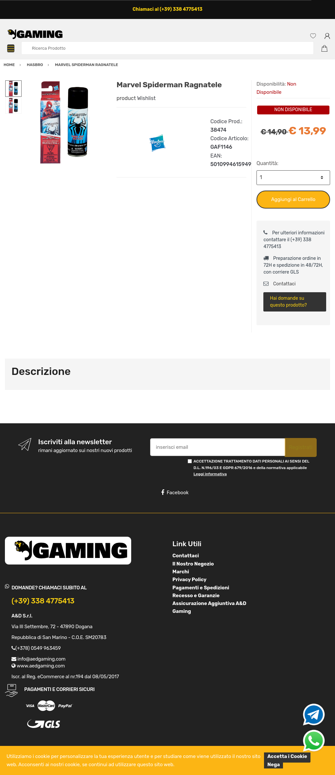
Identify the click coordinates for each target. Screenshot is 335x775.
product (126, 98)
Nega (273, 764)
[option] (64, 122)
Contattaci (279, 284)
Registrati (300, 447)
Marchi (180, 572)
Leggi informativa (210, 474)
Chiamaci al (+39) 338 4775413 (167, 9)
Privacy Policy (189, 579)
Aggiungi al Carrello (293, 199)
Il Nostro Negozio (193, 564)
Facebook (174, 493)
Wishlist (146, 98)
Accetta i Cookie (287, 756)
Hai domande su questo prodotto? (288, 301)
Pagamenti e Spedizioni (200, 588)
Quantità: (267, 163)
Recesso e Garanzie (196, 595)
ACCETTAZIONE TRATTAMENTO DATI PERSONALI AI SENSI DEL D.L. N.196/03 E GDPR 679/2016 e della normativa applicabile (251, 467)
